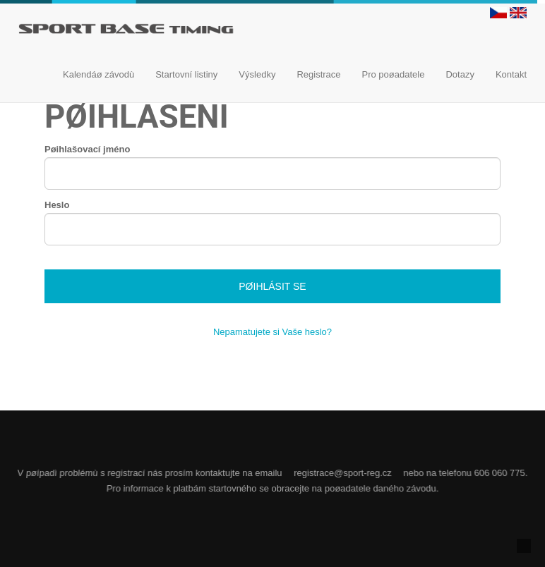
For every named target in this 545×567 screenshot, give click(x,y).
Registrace (318, 74)
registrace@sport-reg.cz (343, 473)
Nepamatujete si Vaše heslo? (272, 332)
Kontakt (511, 74)
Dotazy (459, 74)
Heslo (56, 204)
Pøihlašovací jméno (87, 149)
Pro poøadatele (393, 74)
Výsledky (257, 74)
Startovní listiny (186, 74)
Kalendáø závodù (98, 74)
